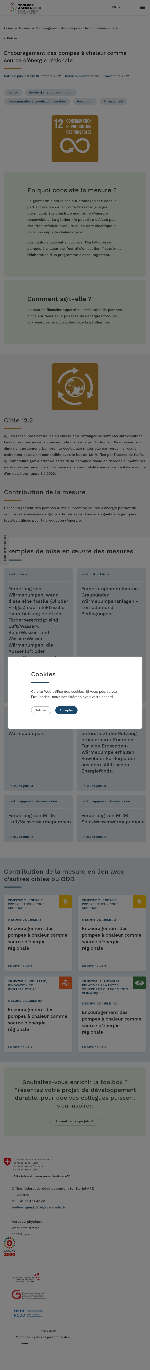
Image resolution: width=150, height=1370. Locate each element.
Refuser (41, 710)
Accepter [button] (66, 710)
